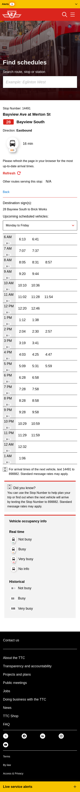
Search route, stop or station (24, 72)
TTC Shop (10, 716)
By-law (7, 764)
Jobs (6, 691)
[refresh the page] (12, 173)
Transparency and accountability (27, 666)
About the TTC (14, 658)
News (7, 708)
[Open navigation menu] (72, 14)
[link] (5, 736)
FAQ (6, 724)
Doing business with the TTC (24, 699)
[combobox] (40, 82)
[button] (40, 4)
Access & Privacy (13, 773)
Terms (6, 756)
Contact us (11, 640)
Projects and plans (17, 674)
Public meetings (15, 683)
